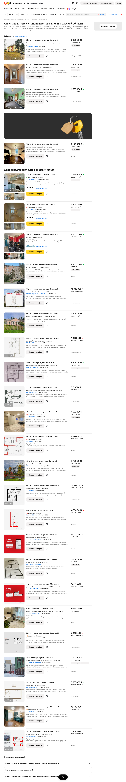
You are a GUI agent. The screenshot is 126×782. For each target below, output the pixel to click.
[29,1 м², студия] (15, 373)
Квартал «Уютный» (32, 367)
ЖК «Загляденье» (31, 392)
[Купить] (17, 8)
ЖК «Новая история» (32, 687)
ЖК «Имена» (30, 490)
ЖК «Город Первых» (32, 179)
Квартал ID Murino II (32, 515)
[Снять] (24, 8)
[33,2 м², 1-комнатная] (15, 740)
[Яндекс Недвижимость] (16, 3)
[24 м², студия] (15, 668)
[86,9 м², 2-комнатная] (15, 299)
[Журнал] (51, 8)
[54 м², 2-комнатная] (15, 545)
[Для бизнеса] (60, 8)
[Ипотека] (44, 8)
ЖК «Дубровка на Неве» (33, 613)
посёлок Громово (52, 43)
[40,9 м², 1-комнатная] (15, 446)
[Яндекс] (5, 3)
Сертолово (29, 685)
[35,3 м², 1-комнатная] (15, 50)
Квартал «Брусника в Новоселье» (36, 294)
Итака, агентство (41, 246)
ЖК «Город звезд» (32, 736)
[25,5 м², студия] (15, 217)
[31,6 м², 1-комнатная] (15, 247)
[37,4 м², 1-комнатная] (15, 187)
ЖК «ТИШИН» (30, 343)
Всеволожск (30, 537)
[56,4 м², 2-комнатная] (15, 323)
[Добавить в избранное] (47, 56)
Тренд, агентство (41, 188)
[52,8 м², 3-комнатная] (15, 274)
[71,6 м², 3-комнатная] (15, 154)
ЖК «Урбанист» (31, 209)
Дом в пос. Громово (32, 46)
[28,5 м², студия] (15, 692)
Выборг (28, 237)
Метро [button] (102, 14)
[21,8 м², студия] (15, 520)
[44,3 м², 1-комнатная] (15, 348)
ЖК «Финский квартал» (33, 466)
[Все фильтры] (6, 14)
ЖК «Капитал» (30, 711)
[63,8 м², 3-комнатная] (15, 75)
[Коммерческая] (33, 8)
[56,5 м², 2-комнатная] (15, 496)
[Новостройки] (9, 8)
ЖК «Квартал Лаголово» (33, 662)
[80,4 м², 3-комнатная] (15, 569)
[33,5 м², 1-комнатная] (15, 397)
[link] (118, 3)
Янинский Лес (30, 638)
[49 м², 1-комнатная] (15, 422)
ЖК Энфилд (30, 441)
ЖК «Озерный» (31, 416)
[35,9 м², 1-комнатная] (15, 99)
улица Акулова (35, 237)
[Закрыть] (121, 14)
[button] (77, 3)
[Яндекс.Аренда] (71, 8)
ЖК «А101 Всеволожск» (33, 539)
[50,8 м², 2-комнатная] (15, 643)
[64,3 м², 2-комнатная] (15, 594)
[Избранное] (73, 3)
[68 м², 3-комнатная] (15, 471)
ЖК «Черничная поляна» (33, 564)
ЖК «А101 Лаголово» (32, 588)
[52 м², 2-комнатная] (15, 618)
